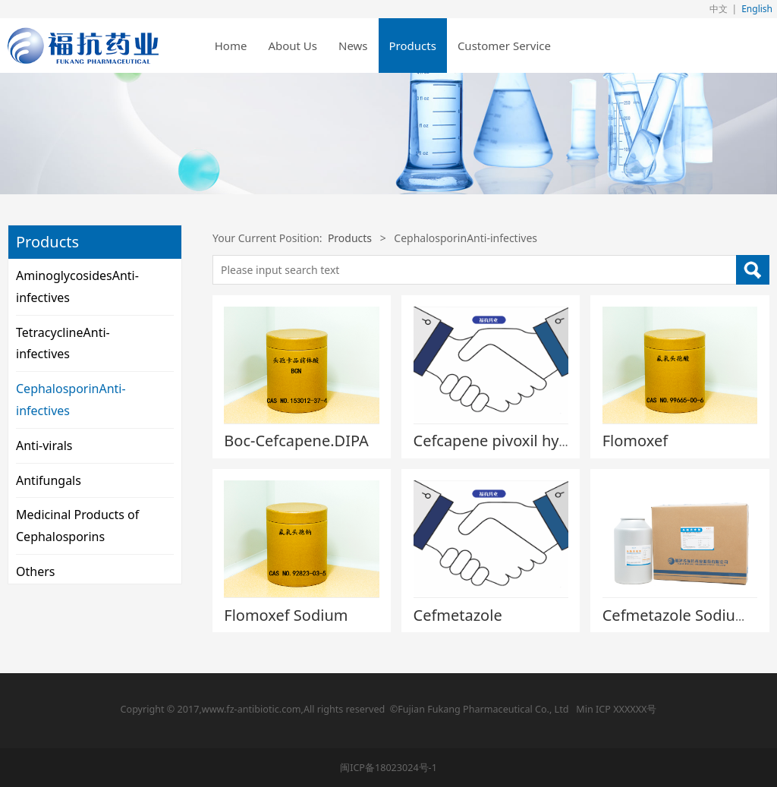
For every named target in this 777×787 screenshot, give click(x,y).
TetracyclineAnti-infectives (63, 343)
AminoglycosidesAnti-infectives (77, 286)
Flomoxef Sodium (286, 615)
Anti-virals (44, 445)
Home (231, 45)
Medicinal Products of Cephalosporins (77, 525)
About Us (292, 45)
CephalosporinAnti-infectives (71, 399)
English (756, 8)
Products (412, 45)
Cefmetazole (458, 615)
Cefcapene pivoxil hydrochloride (528, 440)
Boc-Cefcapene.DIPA (296, 440)
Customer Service (504, 45)
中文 (718, 8)
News (353, 45)
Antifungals (48, 480)
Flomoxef (635, 440)
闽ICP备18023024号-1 (388, 767)
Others (35, 571)
